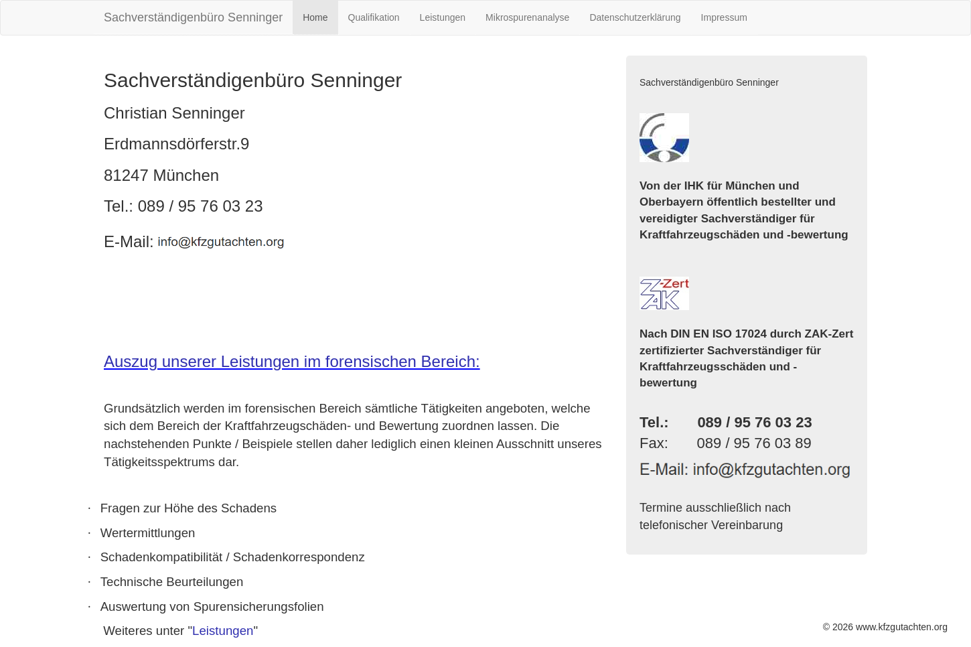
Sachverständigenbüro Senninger (193, 17)
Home (315, 17)
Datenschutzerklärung (634, 17)
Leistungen (443, 17)
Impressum (724, 17)
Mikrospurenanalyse (527, 17)
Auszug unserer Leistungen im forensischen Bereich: (292, 361)
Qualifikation (374, 17)
